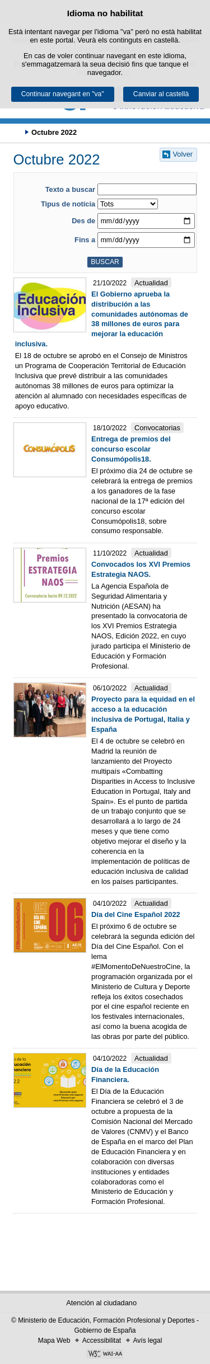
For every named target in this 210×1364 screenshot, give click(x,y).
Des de (83, 221)
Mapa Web (54, 1340)
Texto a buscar (70, 189)
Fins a (84, 240)
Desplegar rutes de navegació (14, 132)
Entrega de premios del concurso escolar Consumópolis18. (131, 449)
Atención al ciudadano (101, 1303)
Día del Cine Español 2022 (135, 914)
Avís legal (147, 1340)
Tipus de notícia (68, 204)
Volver (183, 154)
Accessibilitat (101, 1340)
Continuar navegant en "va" (62, 94)
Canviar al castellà (161, 94)
